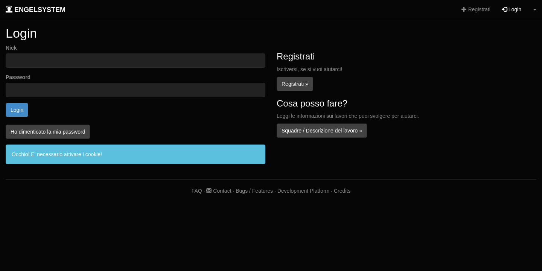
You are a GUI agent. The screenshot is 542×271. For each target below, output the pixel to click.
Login (511, 9)
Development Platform (303, 191)
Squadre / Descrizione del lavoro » (322, 131)
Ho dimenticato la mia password (48, 132)
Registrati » (295, 84)
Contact (218, 191)
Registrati (475, 9)
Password (18, 77)
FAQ (197, 191)
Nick (11, 48)
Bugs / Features (254, 191)
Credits (342, 191)
